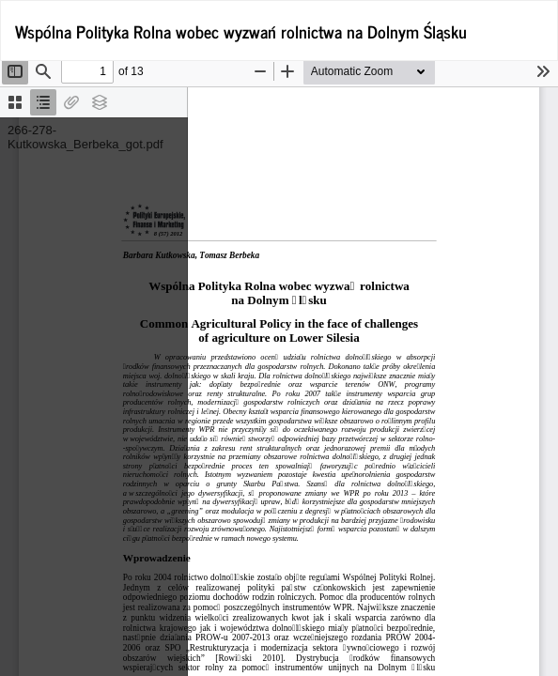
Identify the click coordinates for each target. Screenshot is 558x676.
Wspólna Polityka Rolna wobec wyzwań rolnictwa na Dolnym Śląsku (241, 31)
